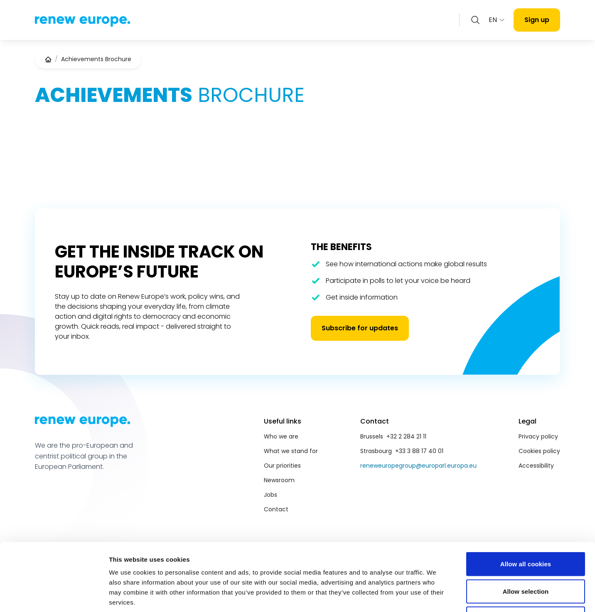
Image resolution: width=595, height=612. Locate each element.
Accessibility (536, 465)
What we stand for (291, 451)
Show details (436, 595)
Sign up (536, 20)
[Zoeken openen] (475, 20)
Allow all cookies (525, 502)
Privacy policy (538, 436)
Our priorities (282, 465)
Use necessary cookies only (526, 557)
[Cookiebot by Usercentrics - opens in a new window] (53, 596)
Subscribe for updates (360, 328)
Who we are (281, 436)
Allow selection (526, 530)
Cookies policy (539, 451)
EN (497, 20)
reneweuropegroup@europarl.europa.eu (418, 465)
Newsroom (279, 480)
